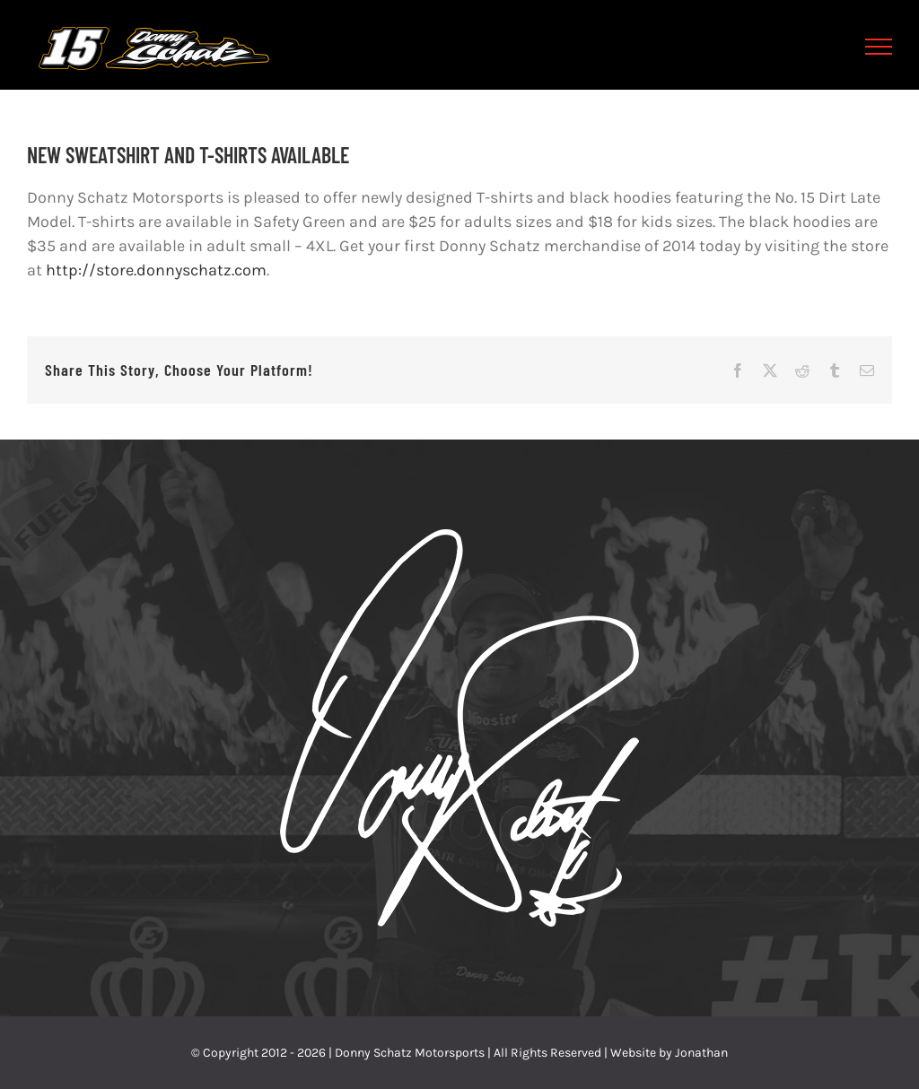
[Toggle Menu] (879, 47)
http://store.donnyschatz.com (156, 270)
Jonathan (701, 1052)
